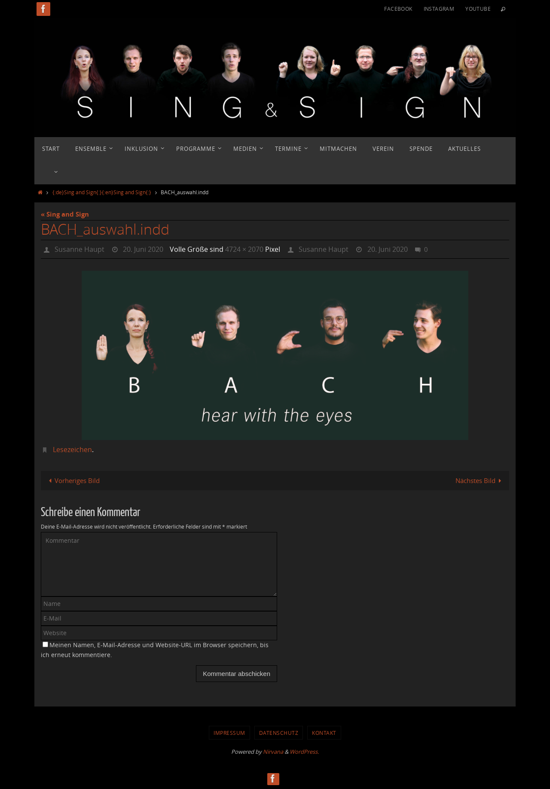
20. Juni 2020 (143, 249)
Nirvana (273, 751)
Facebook (398, 8)
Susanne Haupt (79, 249)
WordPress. (304, 751)
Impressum (229, 732)
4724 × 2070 (244, 249)
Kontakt (324, 732)
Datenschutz (279, 732)
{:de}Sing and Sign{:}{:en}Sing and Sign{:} (101, 192)
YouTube (478, 8)
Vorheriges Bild (73, 480)
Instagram (439, 8)
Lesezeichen (72, 449)
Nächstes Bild (479, 480)
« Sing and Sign (65, 214)
